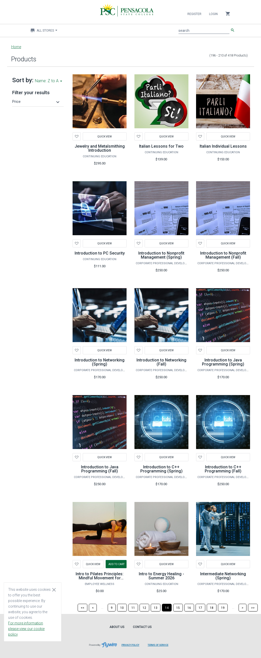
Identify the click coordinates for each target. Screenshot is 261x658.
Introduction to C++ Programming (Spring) (161, 469)
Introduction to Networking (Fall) (161, 362)
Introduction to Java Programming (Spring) (223, 362)
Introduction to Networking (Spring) (100, 362)
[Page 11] (133, 607)
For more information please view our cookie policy (26, 628)
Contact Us (142, 627)
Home (16, 47)
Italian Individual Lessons (223, 146)
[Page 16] (189, 607)
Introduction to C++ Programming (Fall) (223, 469)
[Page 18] (211, 607)
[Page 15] (178, 607)
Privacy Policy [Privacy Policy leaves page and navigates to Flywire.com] (130, 645)
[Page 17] (200, 607)
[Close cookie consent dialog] (54, 589)
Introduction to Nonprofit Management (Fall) (223, 255)
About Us (117, 627)
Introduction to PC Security (100, 253)
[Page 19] (223, 607)
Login (213, 14)
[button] (36, 102)
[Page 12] (144, 607)
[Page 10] (122, 607)
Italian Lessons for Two (161, 146)
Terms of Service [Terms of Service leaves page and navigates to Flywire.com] (158, 645)
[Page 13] (155, 607)
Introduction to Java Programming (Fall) (99, 469)
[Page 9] (112, 607)
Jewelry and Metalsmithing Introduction (100, 148)
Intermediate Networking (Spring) (223, 575)
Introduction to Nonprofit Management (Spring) (161, 255)
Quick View (105, 136)
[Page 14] (167, 607)
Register (194, 14)
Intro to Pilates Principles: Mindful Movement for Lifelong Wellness (99, 577)
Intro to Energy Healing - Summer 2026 (161, 575)
